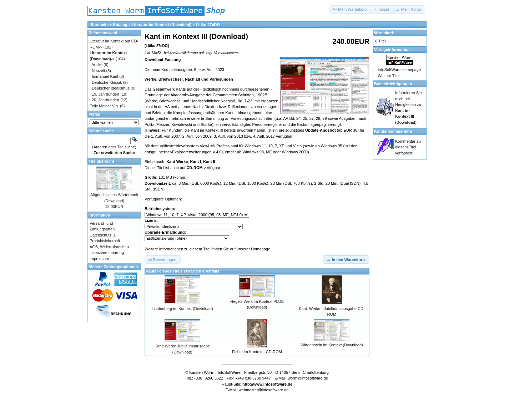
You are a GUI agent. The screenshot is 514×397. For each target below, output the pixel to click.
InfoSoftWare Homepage (399, 69)
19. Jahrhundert (105, 94)
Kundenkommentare (393, 131)
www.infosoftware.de (273, 384)
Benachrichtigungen (393, 84)
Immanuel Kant (105, 76)
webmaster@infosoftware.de (264, 390)
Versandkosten (226, 53)
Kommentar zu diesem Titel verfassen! (408, 147)
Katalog (120, 24)
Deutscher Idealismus (111, 88)
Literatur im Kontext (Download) (161, 24)
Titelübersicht (101, 161)
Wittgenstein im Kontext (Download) (332, 345)
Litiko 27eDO (208, 24)
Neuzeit (98, 70)
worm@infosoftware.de (308, 378)
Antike (97, 64)
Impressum (99, 258)
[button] (350, 9)
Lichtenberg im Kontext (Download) (182, 308)
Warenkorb (384, 33)
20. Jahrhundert (105, 100)
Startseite (100, 24)
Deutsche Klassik (107, 82)
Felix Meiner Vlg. (104, 106)
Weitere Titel (388, 75)
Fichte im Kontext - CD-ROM (257, 352)
